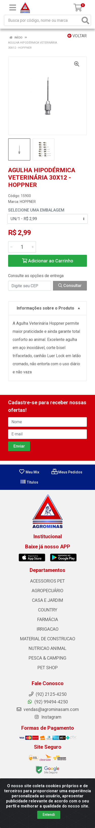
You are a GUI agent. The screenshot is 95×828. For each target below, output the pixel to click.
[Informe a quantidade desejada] (22, 247)
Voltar (77, 35)
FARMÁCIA (47, 619)
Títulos (29, 482)
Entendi (49, 815)
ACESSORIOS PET (47, 581)
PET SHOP (47, 667)
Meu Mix (29, 472)
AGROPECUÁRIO (47, 590)
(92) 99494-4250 (47, 701)
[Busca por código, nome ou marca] (42, 20)
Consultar (70, 285)
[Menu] (12, 7)
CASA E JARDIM (47, 600)
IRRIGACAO (47, 629)
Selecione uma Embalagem (36, 210)
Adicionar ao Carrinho (47, 260)
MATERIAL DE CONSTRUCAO (47, 638)
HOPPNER (28, 202)
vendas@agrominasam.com (47, 709)
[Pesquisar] (85, 20)
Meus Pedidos (66, 472)
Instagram (47, 717)
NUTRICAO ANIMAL (47, 648)
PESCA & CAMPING (47, 658)
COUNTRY (47, 609)
